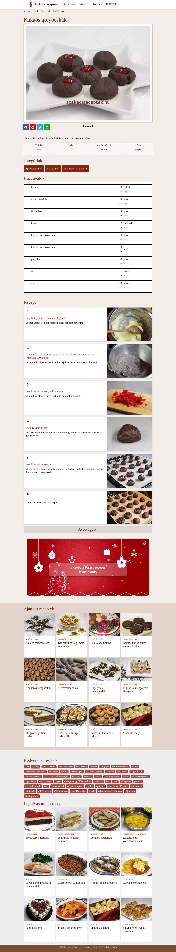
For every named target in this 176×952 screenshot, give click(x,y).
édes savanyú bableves (110, 791)
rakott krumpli (33, 786)
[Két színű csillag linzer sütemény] (71, 624)
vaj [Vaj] (32, 283)
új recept (130, 791)
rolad (46, 787)
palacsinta (138, 782)
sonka (89, 786)
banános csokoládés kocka (35, 772)
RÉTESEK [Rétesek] (94, 879)
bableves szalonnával (120, 767)
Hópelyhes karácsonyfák (98, 689)
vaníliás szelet (78, 791)
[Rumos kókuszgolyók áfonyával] (136, 669)
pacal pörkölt (126, 782)
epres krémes (122, 772)
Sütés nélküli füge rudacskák (68, 734)
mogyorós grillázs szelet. (77, 781)
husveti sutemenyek (32, 777)
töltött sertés (60, 791)
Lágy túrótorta (34, 927)
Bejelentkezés (111, 947)
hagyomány (137, 771)
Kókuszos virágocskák (38, 687)
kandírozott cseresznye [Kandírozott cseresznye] (43, 235)
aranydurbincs (81, 767)
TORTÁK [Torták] (29, 924)
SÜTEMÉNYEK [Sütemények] (32, 834)
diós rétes (110, 772)
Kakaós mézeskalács (37, 642)
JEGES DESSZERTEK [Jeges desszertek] (66, 834)
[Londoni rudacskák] (104, 819)
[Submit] (96, 4)
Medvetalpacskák (68, 687)
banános (135, 767)
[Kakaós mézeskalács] (39, 624)
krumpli (98, 777)
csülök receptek (77, 772)
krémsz (126, 777)
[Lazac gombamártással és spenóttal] (39, 864)
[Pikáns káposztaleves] (71, 909)
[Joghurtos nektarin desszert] (71, 819)
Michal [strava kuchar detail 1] (38, 150)
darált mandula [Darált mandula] (39, 199)
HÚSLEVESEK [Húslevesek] (63, 924)
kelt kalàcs (76, 777)
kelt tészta (87, 777)
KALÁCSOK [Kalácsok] (63, 879)
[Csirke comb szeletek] (136, 864)
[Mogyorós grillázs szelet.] (39, 714)
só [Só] (32, 271)
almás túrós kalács (66, 767)
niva (107, 782)
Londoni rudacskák (101, 837)
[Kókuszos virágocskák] (39, 669)
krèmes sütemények (112, 777)
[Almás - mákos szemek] (104, 864)
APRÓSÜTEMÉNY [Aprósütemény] (33, 639)
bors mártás (53, 772)
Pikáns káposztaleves (70, 927)
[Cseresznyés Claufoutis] (71, 864)
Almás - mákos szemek (103, 882)
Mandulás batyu (132, 732)
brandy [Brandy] (34, 187)
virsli (92, 791)
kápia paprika (30, 782)
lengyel (58, 782)
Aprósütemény (59, 11)
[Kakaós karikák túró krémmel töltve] (136, 624)
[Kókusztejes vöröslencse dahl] (136, 819)
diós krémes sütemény (94, 772)
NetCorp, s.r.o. (76, 947)
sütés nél (30, 791)
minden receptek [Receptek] (31, 11)
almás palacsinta (49, 767)
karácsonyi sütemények (56, 776)
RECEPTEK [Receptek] (111, 4)
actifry (35, 766)
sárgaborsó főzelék (118, 786)
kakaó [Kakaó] (34, 223)
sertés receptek (75, 786)
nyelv (115, 782)
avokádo (93, 767)
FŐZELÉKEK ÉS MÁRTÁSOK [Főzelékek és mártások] (134, 834)
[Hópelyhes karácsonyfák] (104, 669)
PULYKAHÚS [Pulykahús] (128, 924)
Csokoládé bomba (100, 642)
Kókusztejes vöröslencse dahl (132, 839)
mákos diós (98, 782)
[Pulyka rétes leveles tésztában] (136, 909)
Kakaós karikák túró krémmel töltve (134, 644)
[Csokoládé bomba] (104, 624)
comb (64, 771)
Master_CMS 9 (99, 947)
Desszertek (45, 11)
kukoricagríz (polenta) (140, 777)
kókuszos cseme (45, 782)
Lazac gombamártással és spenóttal (39, 884)
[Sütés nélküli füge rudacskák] (71, 714)
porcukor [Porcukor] (36, 259)
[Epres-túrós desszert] (39, 819)
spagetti (100, 786)
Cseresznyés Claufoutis (71, 882)
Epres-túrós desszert (37, 837)
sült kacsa (136, 786)
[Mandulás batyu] (136, 714)
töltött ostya (44, 791)
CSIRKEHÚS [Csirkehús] (128, 879)
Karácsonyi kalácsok (75, 168)
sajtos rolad (58, 786)
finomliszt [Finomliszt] (36, 211)
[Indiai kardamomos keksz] (104, 714)
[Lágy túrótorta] (39, 909)
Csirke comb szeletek (135, 882)
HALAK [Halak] (29, 879)
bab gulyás (105, 767)
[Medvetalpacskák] (71, 669)
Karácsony (53, 168)
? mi (27, 767)
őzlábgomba (31, 796)
